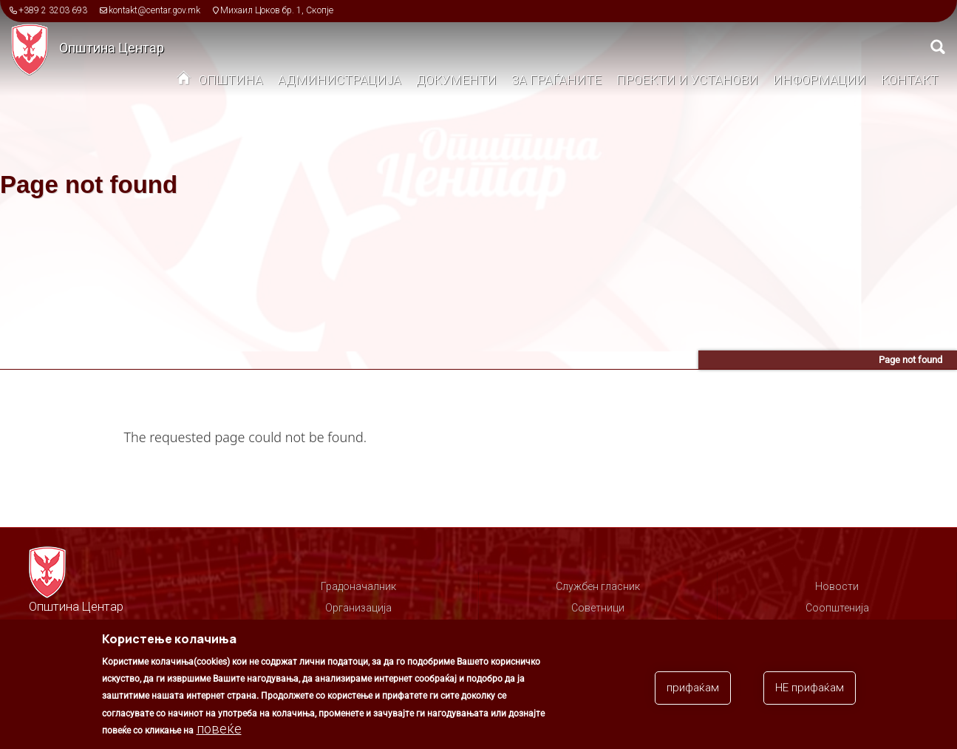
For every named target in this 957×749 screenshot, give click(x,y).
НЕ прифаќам (809, 693)
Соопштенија (837, 608)
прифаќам (693, 693)
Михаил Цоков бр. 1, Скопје (276, 10)
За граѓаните (556, 79)
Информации (819, 79)
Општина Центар (111, 47)
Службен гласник (598, 586)
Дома (184, 81)
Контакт (910, 79)
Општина (231, 79)
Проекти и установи (687, 79)
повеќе (219, 734)
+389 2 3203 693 (52, 10)
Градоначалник (358, 586)
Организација (358, 608)
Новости (837, 586)
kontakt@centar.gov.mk (154, 10)
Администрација (339, 79)
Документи (456, 79)
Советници (597, 608)
